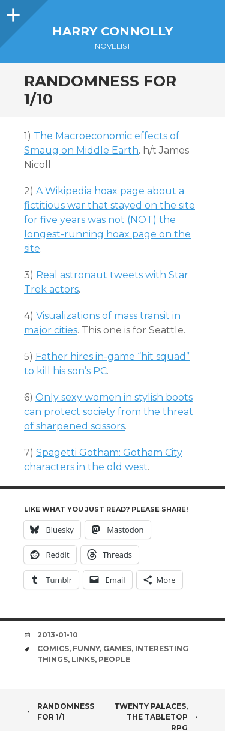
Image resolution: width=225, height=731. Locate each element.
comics (53, 648)
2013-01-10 (57, 634)
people (114, 659)
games (117, 648)
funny (86, 648)
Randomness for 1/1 (59, 711)
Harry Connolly (112, 31)
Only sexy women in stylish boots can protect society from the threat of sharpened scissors (108, 412)
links (83, 659)
